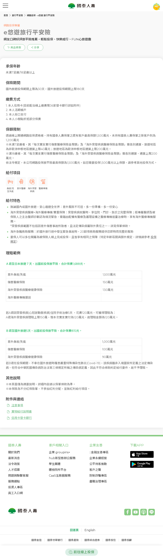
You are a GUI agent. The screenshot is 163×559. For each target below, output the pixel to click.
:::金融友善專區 (98, 452)
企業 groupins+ (59, 452)
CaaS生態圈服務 (60, 475)
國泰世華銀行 (55, 540)
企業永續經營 (98, 458)
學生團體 (55, 464)
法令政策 (14, 464)
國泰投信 (111, 540)
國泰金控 (36, 540)
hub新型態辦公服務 (62, 458)
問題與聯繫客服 (18, 475)
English (89, 530)
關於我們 (14, 452)
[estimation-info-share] (35, 47)
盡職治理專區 (98, 481)
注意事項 (15, 405)
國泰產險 (74, 540)
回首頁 (74, 530)
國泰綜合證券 (92, 540)
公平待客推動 (98, 464)
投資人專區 (15, 487)
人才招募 (14, 470)
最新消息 (14, 458)
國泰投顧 (127, 540)
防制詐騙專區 (98, 475)
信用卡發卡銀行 (19, 418)
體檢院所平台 (57, 470)
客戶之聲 (95, 470)
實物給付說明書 (19, 411)
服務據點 (14, 481)
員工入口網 (15, 493)
